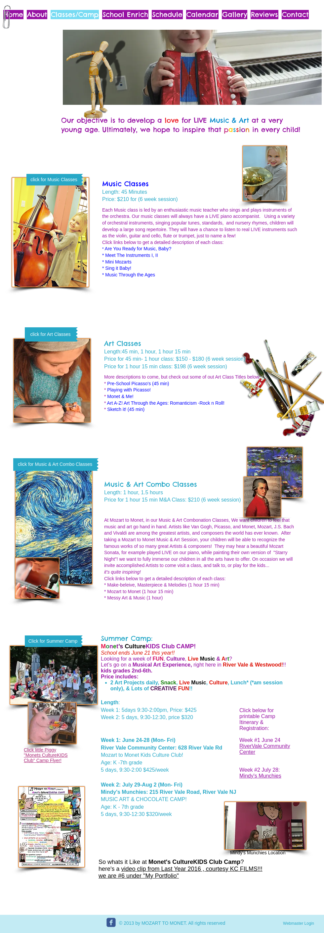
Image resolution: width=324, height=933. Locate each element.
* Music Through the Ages (128, 274)
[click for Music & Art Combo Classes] (55, 464)
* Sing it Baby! (116, 268)
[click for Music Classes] (53, 179)
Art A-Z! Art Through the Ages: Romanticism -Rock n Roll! (165, 403)
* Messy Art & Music (124, 597)
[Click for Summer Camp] (53, 641)
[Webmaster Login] (298, 923)
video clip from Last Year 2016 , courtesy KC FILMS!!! (191, 869)
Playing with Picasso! (129, 389)
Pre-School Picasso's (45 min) (138, 383)
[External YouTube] (229, 292)
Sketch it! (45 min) (125, 409)
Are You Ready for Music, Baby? (138, 248)
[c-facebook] (111, 922)
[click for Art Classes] (50, 334)
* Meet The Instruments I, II (130, 255)
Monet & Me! (120, 396)
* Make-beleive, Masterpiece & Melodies (145, 585)
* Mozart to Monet (122, 591)
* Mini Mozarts (117, 261)
